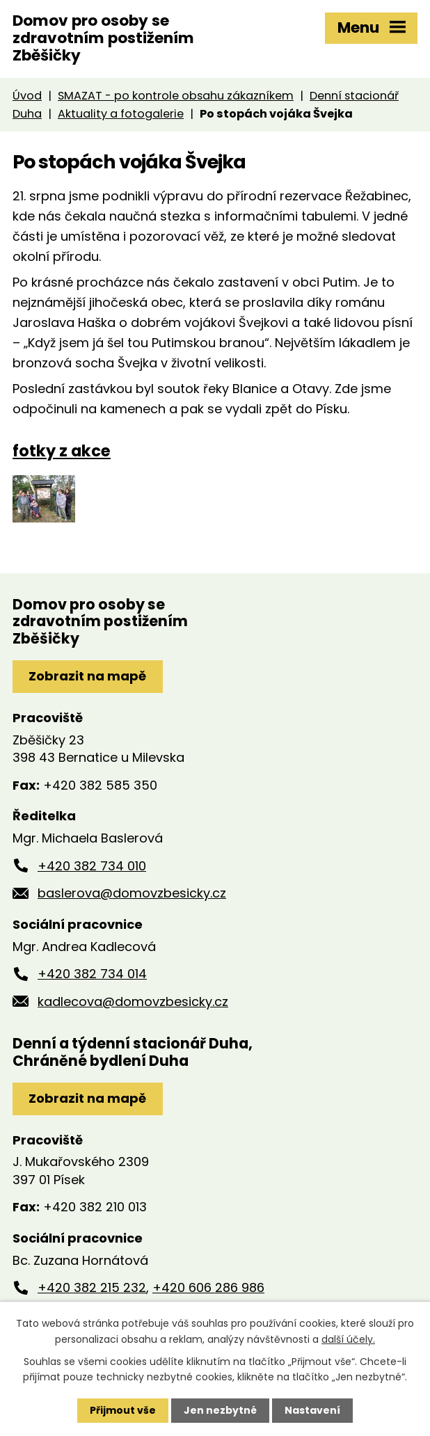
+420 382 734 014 (92, 973)
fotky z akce (62, 451)
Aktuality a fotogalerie (121, 114)
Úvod (27, 96)
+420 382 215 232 (92, 1287)
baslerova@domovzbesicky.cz (132, 893)
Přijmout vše (123, 1410)
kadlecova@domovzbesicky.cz (133, 1001)
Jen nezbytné (220, 1410)
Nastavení (312, 1410)
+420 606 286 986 (208, 1287)
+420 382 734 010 (92, 866)
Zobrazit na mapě (87, 676)
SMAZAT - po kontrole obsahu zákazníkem (176, 96)
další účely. (348, 1339)
